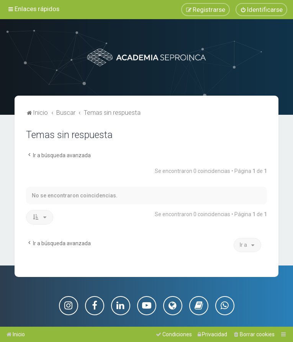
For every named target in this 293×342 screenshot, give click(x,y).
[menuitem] (261, 9)
